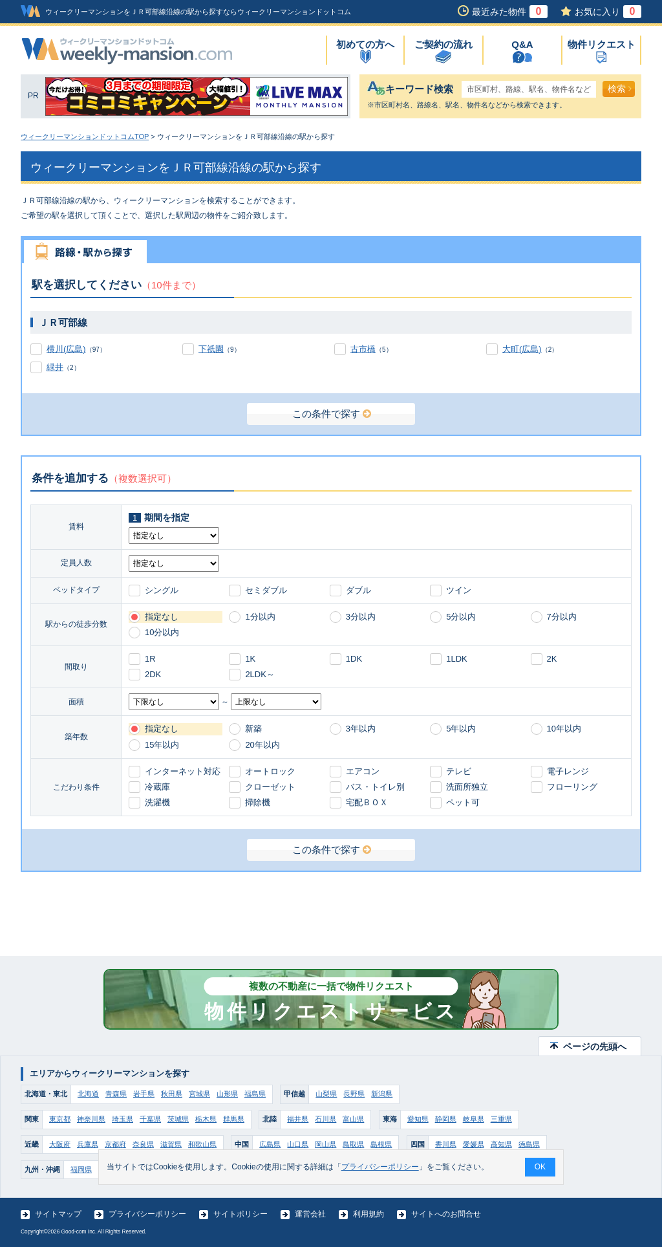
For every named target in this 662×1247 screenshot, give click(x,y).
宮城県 (199, 1094)
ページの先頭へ (594, 1046)
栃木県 (206, 1119)
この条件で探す (331, 413)
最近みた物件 (510, 11)
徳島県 (529, 1144)
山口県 (297, 1144)
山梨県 (326, 1094)
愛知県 (418, 1119)
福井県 (297, 1119)
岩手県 (144, 1094)
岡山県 (325, 1144)
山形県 (227, 1094)
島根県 (381, 1144)
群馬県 (233, 1119)
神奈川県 (91, 1119)
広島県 (270, 1144)
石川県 (325, 1119)
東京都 (59, 1119)
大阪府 (59, 1144)
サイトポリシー (240, 1214)
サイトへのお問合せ (446, 1214)
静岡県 (445, 1119)
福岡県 (81, 1169)
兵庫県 (87, 1144)
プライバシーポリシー (147, 1214)
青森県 (116, 1094)
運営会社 (310, 1214)
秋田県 (171, 1094)
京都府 (115, 1144)
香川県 (445, 1144)
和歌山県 (202, 1144)
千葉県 (150, 1119)
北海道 (88, 1094)
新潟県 (381, 1094)
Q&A (522, 44)
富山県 (353, 1119)
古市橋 (363, 349)
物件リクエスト (601, 44)
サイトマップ (58, 1214)
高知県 (501, 1144)
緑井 (55, 367)
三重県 (501, 1119)
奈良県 (143, 1144)
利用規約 (368, 1214)
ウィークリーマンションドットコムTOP (85, 136)
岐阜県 (473, 1119)
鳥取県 (353, 1144)
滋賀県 (171, 1144)
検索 (620, 88)
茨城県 (178, 1119)
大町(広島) (522, 349)
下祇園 (211, 349)
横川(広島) (66, 349)
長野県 (354, 1094)
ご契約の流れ (443, 44)
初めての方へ (365, 44)
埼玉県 (122, 1119)
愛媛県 (473, 1144)
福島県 (255, 1094)
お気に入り (608, 11)
